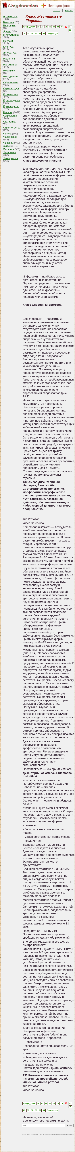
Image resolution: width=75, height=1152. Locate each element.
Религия (7, 112)
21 (46, 27)
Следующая (52, 34)
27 (70, 27)
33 (40, 34)
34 (44, 34)
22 (50, 27)
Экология (8, 149)
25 (62, 27)
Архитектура (10, 16)
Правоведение (11, 100)
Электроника (10, 158)
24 (58, 27)
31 (32, 34)
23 (54, 27)
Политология (10, 94)
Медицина (9, 70)
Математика (10, 64)
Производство (11, 106)
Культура (8, 46)
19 (38, 27)
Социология (10, 115)
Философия (10, 137)
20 (42, 27)
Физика (7, 133)
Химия (7, 146)
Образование (10, 82)
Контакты (69, 11)
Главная (56, 11)
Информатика (11, 34)
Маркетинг (9, 58)
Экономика (9, 152)
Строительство (11, 127)
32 (36, 34)
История (8, 40)
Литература (9, 52)
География (9, 25)
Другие (7, 31)
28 (70, 30)
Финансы (8, 143)
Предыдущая (29, 27)
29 (24, 34)
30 (28, 34)
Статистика (9, 121)
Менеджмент (10, 76)
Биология (8, 22)
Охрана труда (11, 88)
